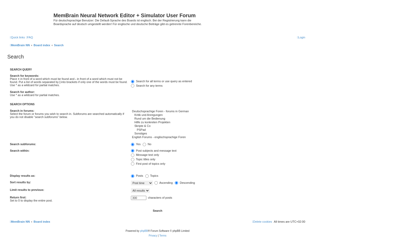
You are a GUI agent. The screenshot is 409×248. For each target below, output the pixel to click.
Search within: (19, 150)
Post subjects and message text (153, 150)
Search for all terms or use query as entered (161, 81)
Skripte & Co (218, 126)
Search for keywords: (24, 75)
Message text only (145, 154)
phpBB (144, 230)
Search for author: (22, 91)
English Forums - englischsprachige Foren (218, 137)
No (147, 144)
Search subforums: (23, 144)
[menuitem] (29, 37)
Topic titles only (143, 159)
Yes (136, 144)
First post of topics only (148, 163)
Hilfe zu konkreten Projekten (218, 122)
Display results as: (22, 175)
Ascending (163, 182)
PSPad (218, 130)
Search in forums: (22, 110)
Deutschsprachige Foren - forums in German (218, 111)
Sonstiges (218, 133)
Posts (137, 175)
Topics (151, 175)
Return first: (18, 197)
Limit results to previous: (27, 189)
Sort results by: (20, 182)
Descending (185, 182)
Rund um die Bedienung (218, 119)
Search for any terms (147, 85)
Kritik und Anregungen (218, 115)
